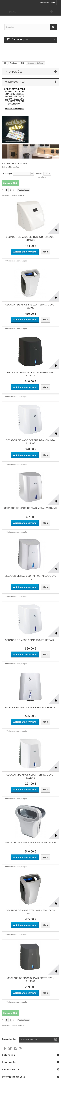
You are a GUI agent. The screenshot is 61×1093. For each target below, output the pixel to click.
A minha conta (10, 1069)
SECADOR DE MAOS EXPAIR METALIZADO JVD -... (30, 844)
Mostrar (39, 173)
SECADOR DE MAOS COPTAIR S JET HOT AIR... (30, 640)
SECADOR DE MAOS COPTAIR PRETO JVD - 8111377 (30, 374)
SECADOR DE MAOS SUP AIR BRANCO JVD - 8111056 (30, 776)
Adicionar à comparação (17, 261)
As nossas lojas (15, 82)
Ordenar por (7, 173)
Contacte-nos (44, 2)
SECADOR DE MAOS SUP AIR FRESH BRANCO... (31, 707)
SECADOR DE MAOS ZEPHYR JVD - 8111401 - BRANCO (30, 238)
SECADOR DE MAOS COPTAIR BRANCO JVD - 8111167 (30, 442)
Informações (13, 71)
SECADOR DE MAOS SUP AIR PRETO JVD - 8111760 (30, 979)
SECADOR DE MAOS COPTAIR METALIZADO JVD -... (30, 509)
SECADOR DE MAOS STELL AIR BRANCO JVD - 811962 (30, 306)
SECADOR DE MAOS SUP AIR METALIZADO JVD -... (30, 577)
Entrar (53, 2)
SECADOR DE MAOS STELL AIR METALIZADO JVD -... (30, 912)
